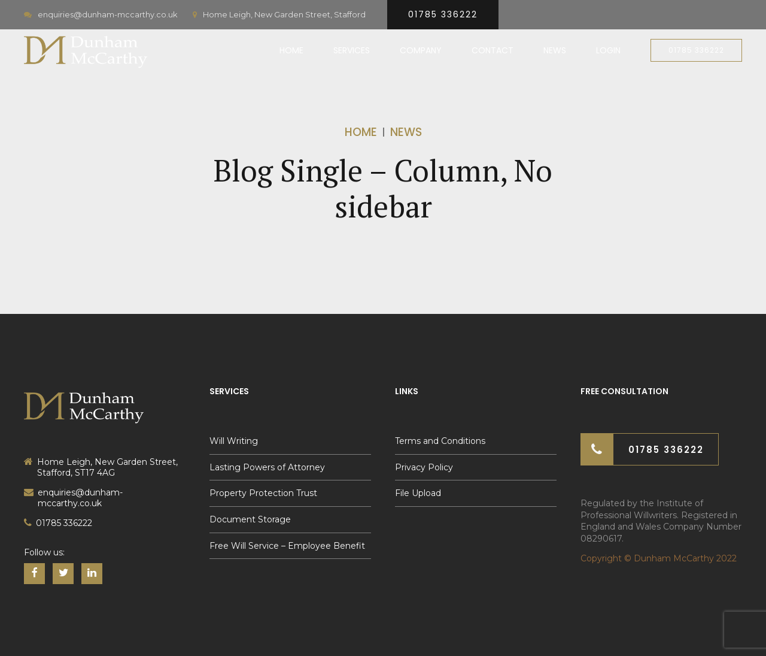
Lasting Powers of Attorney (267, 467)
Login (608, 50)
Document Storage (250, 519)
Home (291, 50)
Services (351, 50)
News (554, 50)
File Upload (418, 493)
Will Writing (233, 441)
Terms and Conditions (440, 441)
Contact (492, 50)
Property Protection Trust (263, 493)
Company (421, 50)
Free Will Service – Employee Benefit (287, 545)
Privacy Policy (424, 467)
